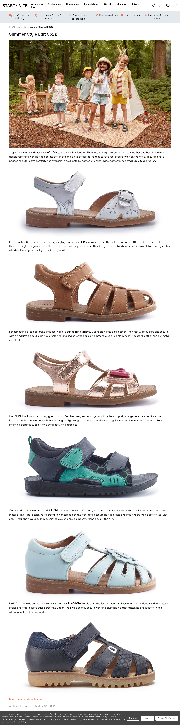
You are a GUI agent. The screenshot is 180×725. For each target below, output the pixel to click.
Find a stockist (132, 15)
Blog (32, 7)
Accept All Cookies (167, 718)
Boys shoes (72, 4)
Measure (121, 4)
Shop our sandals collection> (26, 699)
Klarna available (108, 15)
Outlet (107, 4)
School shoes (91, 4)
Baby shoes (36, 4)
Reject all (147, 718)
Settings (133, 718)
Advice (135, 4)
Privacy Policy (20, 722)
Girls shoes (54, 4)
